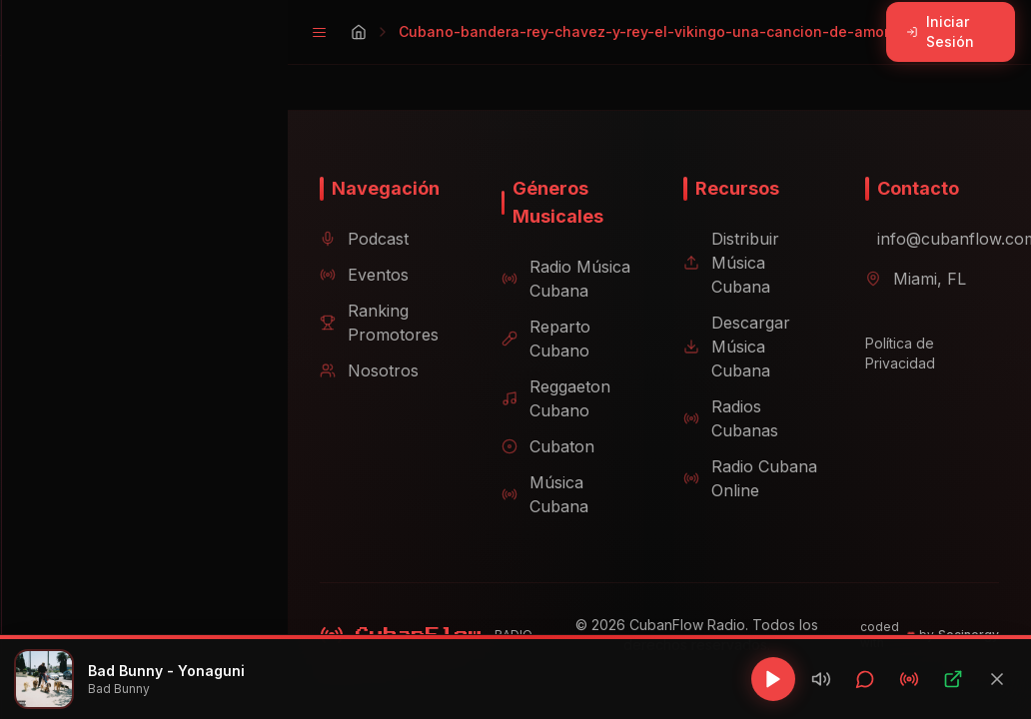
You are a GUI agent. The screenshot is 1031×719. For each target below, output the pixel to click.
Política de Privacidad (892, 353)
